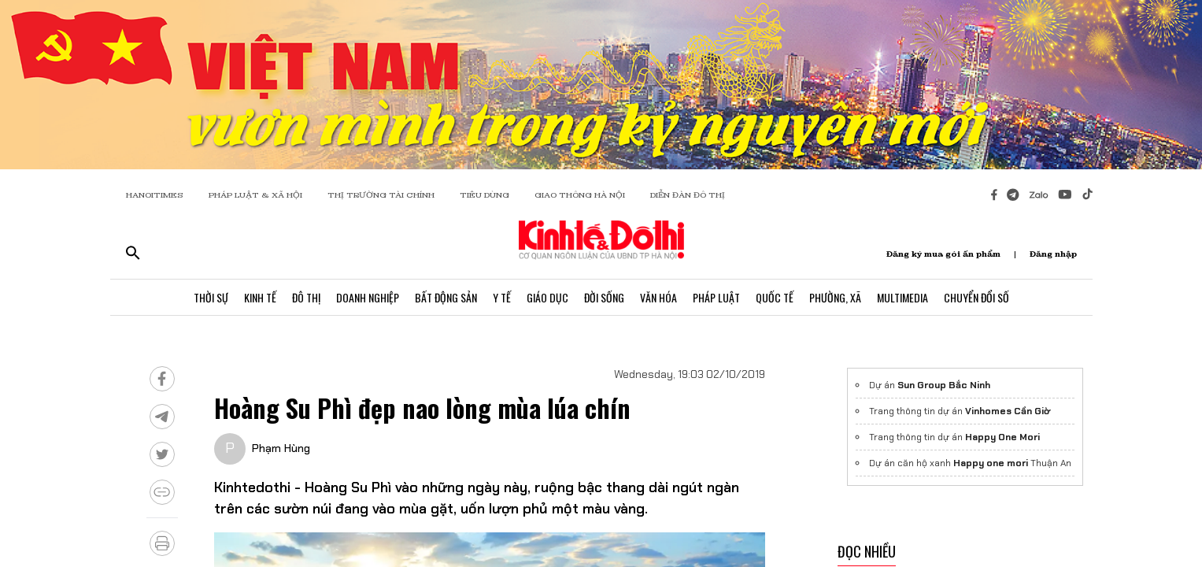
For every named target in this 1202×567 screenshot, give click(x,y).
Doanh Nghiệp (367, 297)
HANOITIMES (154, 195)
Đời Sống (604, 297)
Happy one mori (990, 463)
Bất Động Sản (446, 297)
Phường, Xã (835, 297)
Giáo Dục (547, 297)
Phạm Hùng (281, 448)
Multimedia (902, 297)
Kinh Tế (260, 297)
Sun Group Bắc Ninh (943, 385)
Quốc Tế (774, 297)
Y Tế (502, 297)
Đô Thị (306, 297)
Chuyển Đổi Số (976, 297)
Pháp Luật (716, 297)
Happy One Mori (1002, 437)
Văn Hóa (658, 297)
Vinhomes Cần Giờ (1007, 411)
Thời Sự (211, 297)
